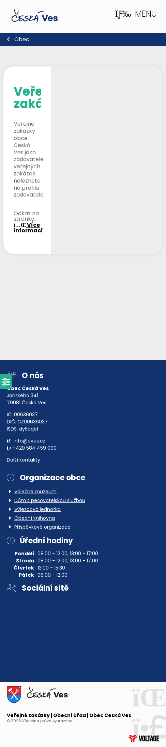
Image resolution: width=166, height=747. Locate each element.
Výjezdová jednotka (37, 509)
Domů (34, 15)
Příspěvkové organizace (42, 527)
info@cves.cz (29, 441)
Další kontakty (23, 460)
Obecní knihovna (34, 518)
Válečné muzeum (35, 492)
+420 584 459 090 (35, 448)
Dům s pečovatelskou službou (49, 500)
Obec (21, 40)
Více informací (28, 228)
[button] (136, 14)
